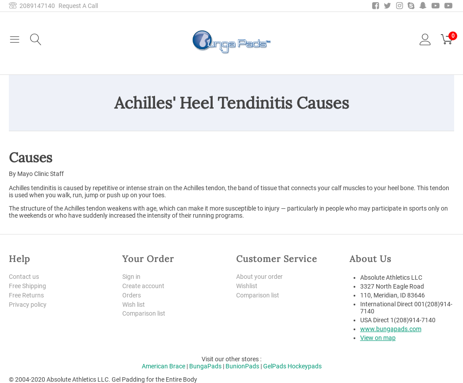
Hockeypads (305, 366)
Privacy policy (28, 304)
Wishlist (246, 285)
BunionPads (242, 366)
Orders (131, 295)
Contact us (24, 276)
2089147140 (32, 5)
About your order (259, 276)
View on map (378, 337)
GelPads (274, 366)
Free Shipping (27, 285)
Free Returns (26, 295)
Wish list (133, 304)
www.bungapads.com (390, 328)
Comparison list (143, 313)
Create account (143, 285)
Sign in (131, 276)
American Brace (163, 366)
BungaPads (205, 366)
